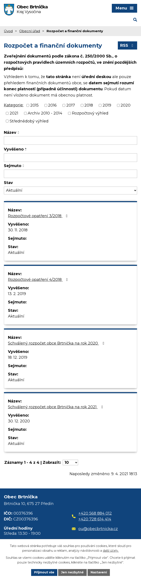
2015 (34, 105)
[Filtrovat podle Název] (70, 140)
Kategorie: (13, 105)
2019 (107, 105)
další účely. (111, 551)
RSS (127, 45)
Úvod (8, 31)
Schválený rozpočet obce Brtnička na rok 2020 (57, 343)
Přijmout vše (44, 572)
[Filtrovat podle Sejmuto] (70, 174)
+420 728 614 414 (94, 519)
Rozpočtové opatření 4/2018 (39, 279)
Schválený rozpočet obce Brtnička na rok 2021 (56, 407)
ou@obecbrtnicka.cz (95, 528)
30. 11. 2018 (17, 230)
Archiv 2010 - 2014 (45, 113)
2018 (88, 105)
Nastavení (99, 572)
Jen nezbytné (72, 572)
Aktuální (16, 252)
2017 (70, 105)
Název (10, 132)
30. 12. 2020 (19, 421)
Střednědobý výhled (29, 121)
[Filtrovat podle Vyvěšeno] (70, 157)
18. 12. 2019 (17, 357)
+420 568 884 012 (95, 513)
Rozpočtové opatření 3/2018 (38, 216)
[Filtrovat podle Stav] (70, 190)
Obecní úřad (29, 31)
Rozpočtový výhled (90, 113)
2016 (52, 105)
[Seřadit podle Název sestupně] (18, 133)
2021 (14, 113)
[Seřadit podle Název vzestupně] (18, 132)
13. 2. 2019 (17, 293)
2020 (125, 105)
